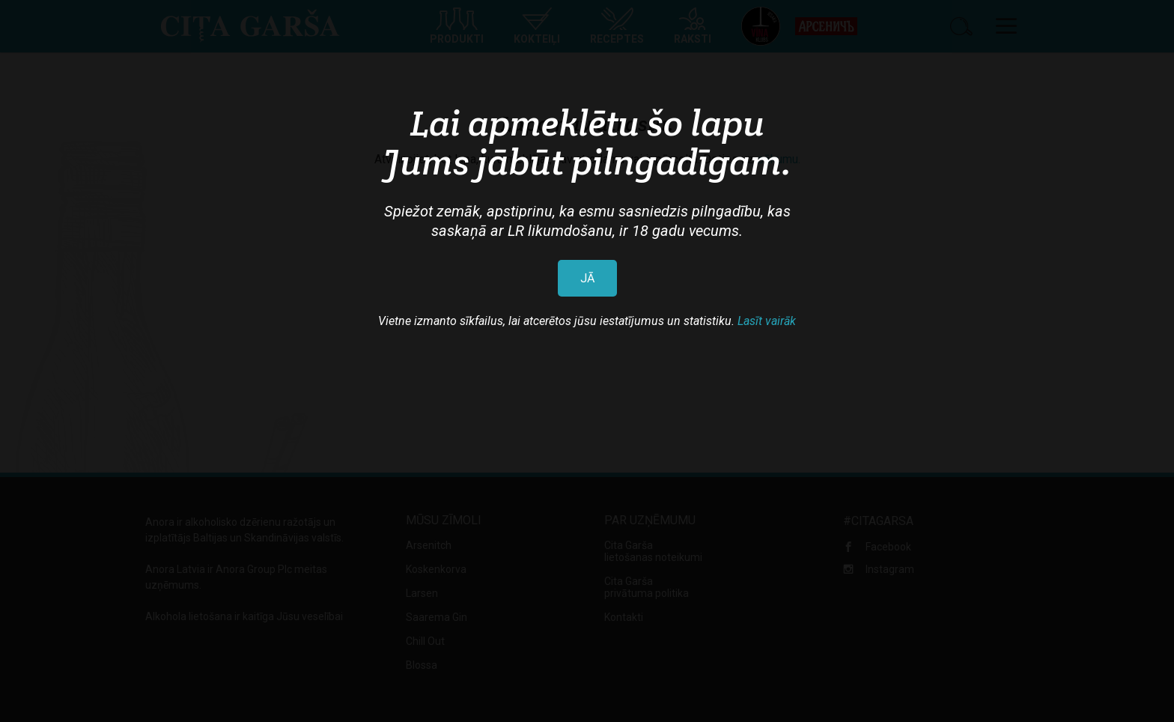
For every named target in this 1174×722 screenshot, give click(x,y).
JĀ (587, 278)
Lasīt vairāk (766, 321)
